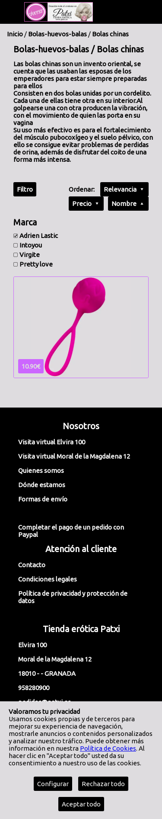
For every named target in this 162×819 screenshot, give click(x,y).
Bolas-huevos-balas (57, 34)
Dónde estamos (41, 484)
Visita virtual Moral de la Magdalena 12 (74, 456)
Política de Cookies (108, 748)
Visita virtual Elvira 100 (51, 442)
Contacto (31, 564)
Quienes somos (41, 470)
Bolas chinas (110, 34)
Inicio (15, 34)
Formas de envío (42, 499)
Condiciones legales (47, 579)
